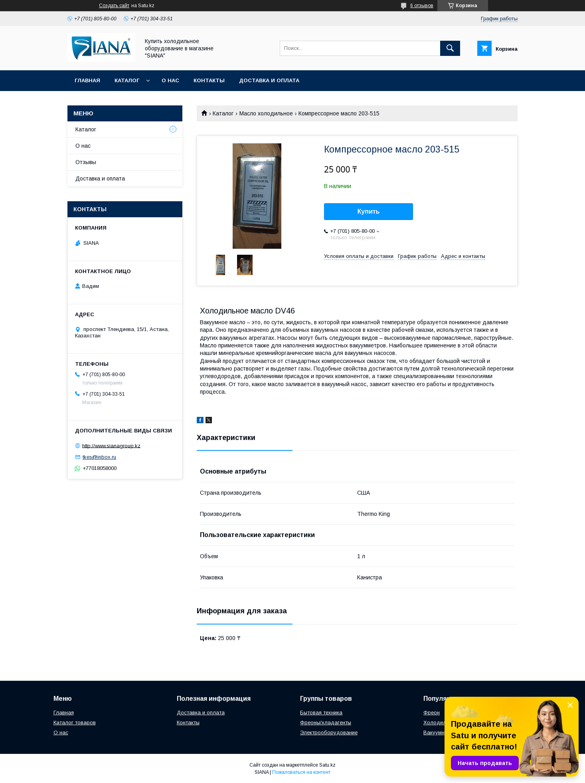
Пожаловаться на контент (301, 772)
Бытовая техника (321, 713)
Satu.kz (327, 765)
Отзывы (85, 162)
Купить (369, 211)
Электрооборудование (329, 732)
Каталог (127, 80)
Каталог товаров (74, 723)
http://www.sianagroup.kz (111, 445)
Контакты (209, 80)
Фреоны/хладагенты (325, 723)
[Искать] (450, 48)
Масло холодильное (266, 113)
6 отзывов (421, 5)
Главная (87, 80)
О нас (170, 80)
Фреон (431, 713)
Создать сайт (114, 5)
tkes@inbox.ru (99, 457)
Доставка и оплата (269, 80)
